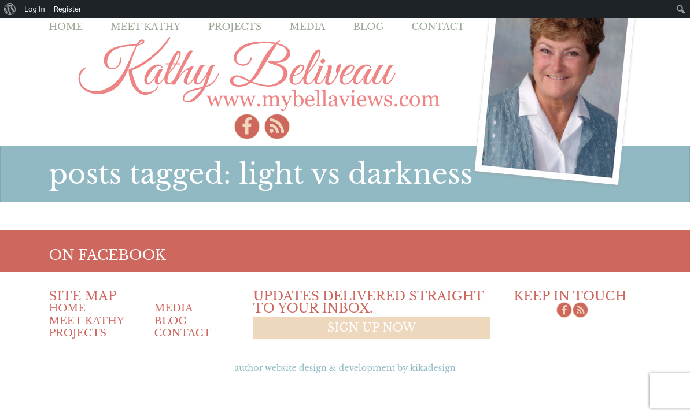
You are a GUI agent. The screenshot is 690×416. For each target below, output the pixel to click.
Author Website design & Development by (344, 368)
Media (307, 26)
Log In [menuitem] (34, 9)
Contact (438, 26)
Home (66, 26)
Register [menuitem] (68, 9)
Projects (234, 26)
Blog (368, 26)
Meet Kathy (145, 26)
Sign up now (371, 328)
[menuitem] (10, 9)
